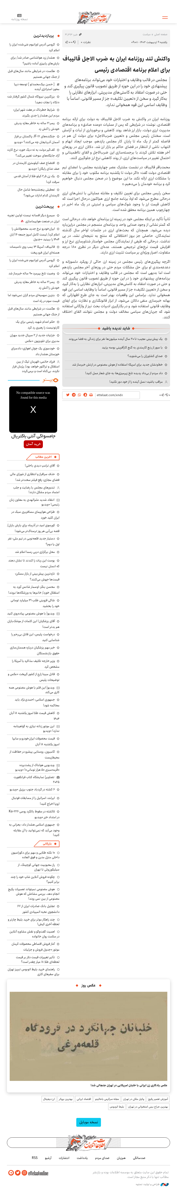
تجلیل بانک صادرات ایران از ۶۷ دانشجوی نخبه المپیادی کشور (38, 909)
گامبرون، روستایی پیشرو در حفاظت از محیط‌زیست (34, 754)
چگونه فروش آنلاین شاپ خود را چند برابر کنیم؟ (35, 879)
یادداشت (82, 1158)
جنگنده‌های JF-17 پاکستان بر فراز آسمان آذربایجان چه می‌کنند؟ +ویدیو (36, 139)
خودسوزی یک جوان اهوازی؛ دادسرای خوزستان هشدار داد (35, 351)
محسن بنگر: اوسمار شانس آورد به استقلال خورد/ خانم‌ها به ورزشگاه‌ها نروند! (33, 589)
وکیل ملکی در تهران (133, 1099)
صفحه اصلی (160, 34)
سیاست (146, 34)
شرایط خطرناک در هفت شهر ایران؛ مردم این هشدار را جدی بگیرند (36, 112)
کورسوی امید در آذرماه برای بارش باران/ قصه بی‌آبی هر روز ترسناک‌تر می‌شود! (33, 528)
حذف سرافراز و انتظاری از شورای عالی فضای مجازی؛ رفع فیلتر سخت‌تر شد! (34, 477)
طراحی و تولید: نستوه (152, 1184)
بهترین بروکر (66, 1099)
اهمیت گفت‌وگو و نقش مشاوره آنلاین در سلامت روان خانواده (34, 934)
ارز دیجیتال (49, 1099)
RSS (35, 1158)
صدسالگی (139, 1158)
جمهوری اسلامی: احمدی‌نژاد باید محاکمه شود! (37, 702)
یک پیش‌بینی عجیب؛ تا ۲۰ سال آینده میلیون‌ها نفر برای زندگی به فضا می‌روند (116, 338)
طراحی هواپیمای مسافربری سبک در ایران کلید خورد (35, 514)
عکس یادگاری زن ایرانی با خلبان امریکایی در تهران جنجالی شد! (129, 1085)
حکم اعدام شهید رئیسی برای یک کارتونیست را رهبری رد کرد (37, 324)
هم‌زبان (121, 1158)
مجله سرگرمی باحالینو (107, 1099)
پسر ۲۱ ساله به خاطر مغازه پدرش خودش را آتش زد (36, 126)
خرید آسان (33, 444)
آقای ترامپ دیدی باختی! (40, 465)
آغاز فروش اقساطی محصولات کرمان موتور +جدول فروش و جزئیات (35, 946)
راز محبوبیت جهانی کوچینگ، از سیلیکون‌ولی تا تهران (38, 867)
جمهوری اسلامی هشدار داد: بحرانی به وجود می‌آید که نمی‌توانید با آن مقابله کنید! (34, 830)
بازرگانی (47, 844)
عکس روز (89, 985)
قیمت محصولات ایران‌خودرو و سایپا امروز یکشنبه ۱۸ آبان (35, 741)
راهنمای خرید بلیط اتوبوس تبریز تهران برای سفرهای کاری (33, 971)
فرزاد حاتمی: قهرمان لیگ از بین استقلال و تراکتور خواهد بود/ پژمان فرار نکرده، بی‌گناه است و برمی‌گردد (35, 366)
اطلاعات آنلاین (94, 17)
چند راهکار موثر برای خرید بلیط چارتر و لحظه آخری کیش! (33, 922)
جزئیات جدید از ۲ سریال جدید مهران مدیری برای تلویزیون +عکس (34, 338)
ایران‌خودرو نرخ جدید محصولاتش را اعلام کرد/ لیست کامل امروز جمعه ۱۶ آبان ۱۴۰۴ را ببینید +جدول (34, 234)
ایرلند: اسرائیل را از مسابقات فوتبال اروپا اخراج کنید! (35, 800)
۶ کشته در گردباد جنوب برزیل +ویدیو (32, 789)
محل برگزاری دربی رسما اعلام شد (35, 551)
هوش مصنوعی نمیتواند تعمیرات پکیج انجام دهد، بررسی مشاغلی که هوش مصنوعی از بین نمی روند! (33, 894)
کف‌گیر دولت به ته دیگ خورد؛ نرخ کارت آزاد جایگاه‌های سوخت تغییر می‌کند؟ (33, 152)
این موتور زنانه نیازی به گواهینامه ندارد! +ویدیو (36, 728)
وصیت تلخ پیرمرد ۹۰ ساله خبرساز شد (32, 273)
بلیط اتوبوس (117, 1107)
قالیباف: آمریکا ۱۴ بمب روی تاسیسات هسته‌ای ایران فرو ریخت (34, 249)
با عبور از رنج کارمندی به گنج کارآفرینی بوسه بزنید (132, 347)
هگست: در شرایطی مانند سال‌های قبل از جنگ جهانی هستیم (33, 74)
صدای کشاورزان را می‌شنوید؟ (145, 356)
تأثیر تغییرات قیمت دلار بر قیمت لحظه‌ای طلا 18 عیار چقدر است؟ (37, 959)
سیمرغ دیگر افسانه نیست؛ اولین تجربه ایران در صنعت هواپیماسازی (33, 218)
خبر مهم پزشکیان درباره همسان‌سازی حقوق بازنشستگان (34, 650)
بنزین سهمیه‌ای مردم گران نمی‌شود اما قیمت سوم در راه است (33, 298)
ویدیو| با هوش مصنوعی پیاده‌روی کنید (30, 613)
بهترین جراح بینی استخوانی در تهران (148, 1107)
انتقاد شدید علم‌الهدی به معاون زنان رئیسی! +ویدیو (34, 502)
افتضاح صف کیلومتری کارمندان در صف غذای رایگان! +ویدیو (36, 165)
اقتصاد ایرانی (84, 1099)
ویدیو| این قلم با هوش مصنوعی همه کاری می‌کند (34, 690)
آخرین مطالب (43, 457)
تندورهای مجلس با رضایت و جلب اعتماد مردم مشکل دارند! (36, 490)
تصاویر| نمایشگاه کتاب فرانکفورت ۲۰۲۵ (36, 779)
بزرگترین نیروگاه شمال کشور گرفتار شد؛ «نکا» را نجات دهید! (33, 99)
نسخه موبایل (88, 1122)
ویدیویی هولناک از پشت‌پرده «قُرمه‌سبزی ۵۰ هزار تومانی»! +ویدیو (37, 767)
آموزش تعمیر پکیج (158, 1099)
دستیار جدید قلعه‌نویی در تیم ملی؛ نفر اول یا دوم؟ (33, 541)
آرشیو (48, 1158)
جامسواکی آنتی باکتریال (33, 436)
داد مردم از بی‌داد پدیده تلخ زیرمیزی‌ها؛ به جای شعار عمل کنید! (124, 373)
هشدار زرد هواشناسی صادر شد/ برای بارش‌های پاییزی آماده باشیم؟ (35, 60)
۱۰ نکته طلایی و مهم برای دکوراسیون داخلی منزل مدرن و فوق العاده (35, 855)
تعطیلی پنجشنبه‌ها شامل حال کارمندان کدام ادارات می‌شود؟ (38, 192)
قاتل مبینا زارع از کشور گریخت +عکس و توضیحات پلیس (33, 677)
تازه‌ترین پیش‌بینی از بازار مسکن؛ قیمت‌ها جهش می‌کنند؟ (37, 576)
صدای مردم (102, 1158)
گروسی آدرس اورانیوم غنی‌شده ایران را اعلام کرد (34, 263)
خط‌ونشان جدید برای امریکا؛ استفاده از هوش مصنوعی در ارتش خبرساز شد (117, 364)
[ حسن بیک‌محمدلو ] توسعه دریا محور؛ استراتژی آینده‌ (36, 86)
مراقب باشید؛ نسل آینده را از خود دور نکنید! (136, 381)
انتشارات (64, 1158)
